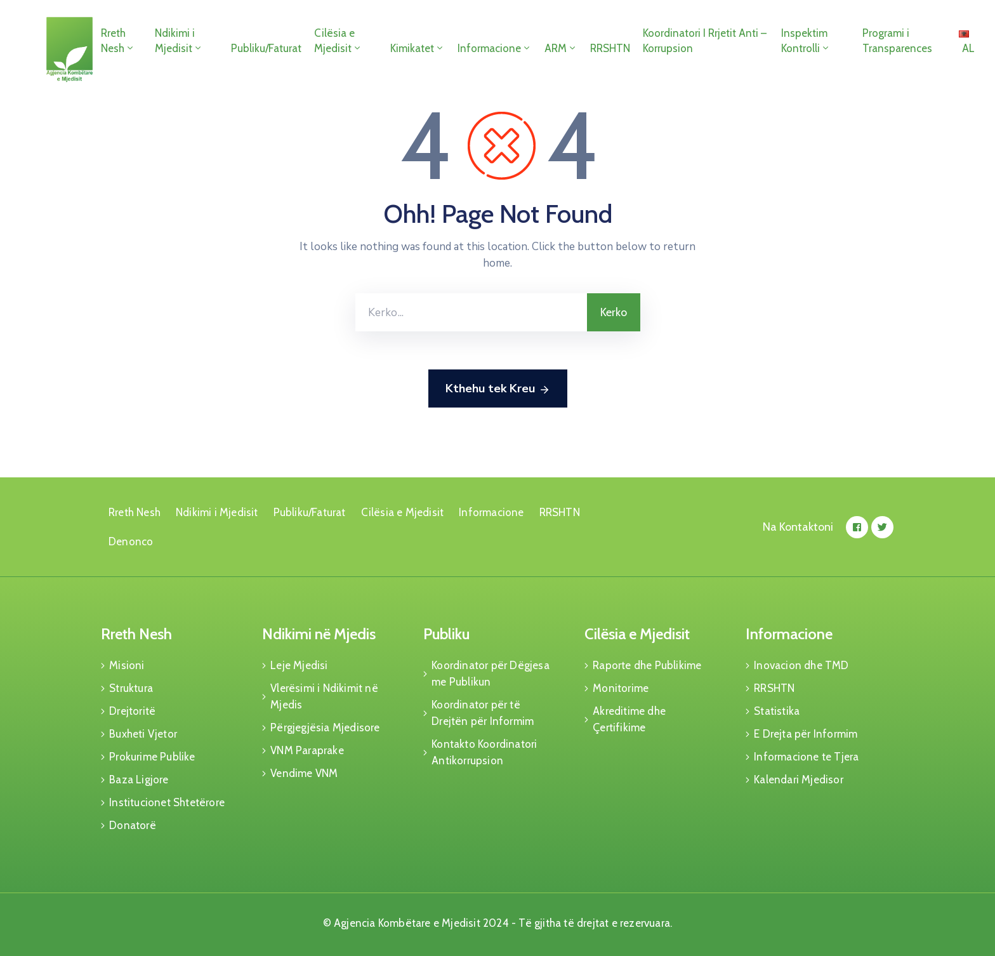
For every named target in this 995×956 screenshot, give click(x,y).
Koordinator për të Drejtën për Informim (483, 712)
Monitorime (621, 688)
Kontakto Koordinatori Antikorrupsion (484, 752)
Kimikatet (417, 48)
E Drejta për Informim (805, 733)
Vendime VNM (304, 773)
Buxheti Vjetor (143, 733)
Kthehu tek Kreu (497, 389)
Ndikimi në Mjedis (319, 634)
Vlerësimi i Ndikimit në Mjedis (324, 696)
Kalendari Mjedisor (798, 779)
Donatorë (132, 825)
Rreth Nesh (118, 41)
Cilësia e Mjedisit (338, 41)
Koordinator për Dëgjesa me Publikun (491, 673)
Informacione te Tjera (806, 756)
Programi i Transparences (897, 41)
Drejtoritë (132, 711)
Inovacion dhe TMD (801, 665)
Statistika (777, 711)
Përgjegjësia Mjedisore (324, 727)
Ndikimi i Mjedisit (179, 41)
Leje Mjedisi (298, 665)
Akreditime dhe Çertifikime (629, 719)
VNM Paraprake (307, 750)
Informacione (495, 48)
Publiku (446, 634)
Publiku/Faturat (266, 48)
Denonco (131, 541)
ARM (560, 48)
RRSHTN (610, 48)
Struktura (131, 688)
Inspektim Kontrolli (806, 41)
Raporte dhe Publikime (647, 665)
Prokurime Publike (152, 756)
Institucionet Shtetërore (167, 802)
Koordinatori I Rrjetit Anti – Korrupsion (705, 41)
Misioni (126, 665)
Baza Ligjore (138, 779)
